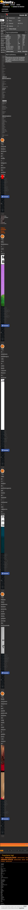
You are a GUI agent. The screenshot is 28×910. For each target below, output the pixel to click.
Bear (8, 41)
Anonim (9, 36)
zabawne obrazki (21, 857)
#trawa (3, 663)
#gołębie (4, 666)
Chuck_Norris (10, 47)
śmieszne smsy (9, 861)
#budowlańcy (5, 316)
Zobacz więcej (12, 28)
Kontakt (2, 903)
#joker (3, 557)
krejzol (9, 38)
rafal (8, 42)
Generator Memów (17, 6)
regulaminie (21, 908)
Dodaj (18, 4)
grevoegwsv (9, 58)
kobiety (2, 857)
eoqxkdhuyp (9, 57)
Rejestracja (5, 11)
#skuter (4, 441)
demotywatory (6, 116)
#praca (3, 801)
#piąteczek (4, 812)
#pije (3, 807)
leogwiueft (15, 58)
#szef (3, 809)
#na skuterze (4, 438)
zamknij (25, 906)
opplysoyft (21, 58)
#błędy (3, 434)
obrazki (23, 859)
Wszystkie (24, 51)
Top (6, 4)
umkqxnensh (14, 60)
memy (4, 101)
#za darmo (3, 561)
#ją (3, 443)
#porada (4, 555)
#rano (3, 319)
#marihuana (5, 658)
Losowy (12, 4)
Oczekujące (6, 6)
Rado (8, 45)
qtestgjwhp (22, 57)
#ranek (3, 308)
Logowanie (5, 9)
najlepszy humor (17, 859)
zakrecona (10, 49)
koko (8, 39)
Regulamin (3, 904)
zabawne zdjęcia (7, 859)
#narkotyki (4, 661)
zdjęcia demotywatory (6, 77)
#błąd (3, 431)
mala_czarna (10, 46)
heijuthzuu (8, 61)
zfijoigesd (8, 60)
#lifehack (4, 564)
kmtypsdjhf (21, 60)
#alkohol (4, 804)
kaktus (8, 43)
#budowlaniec (5, 311)
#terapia (4, 567)
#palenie (4, 655)
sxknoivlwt (15, 57)
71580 (19, 20)
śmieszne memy (10, 857)
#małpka (4, 313)
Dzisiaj (19, 51)
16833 (19, 18)
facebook (3, 861)
